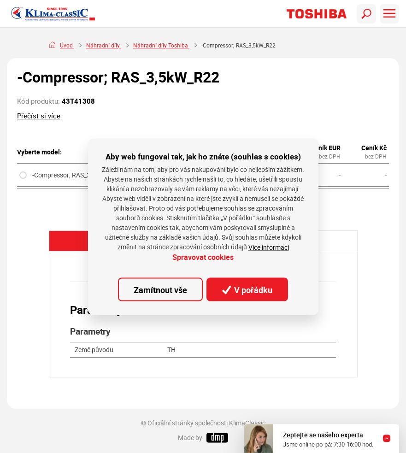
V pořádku (247, 289)
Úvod (67, 45)
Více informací (268, 247)
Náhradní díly (103, 45)
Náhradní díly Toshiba (161, 45)
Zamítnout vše (160, 289)
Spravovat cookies (203, 257)
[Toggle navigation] (366, 14)
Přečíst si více (38, 115)
